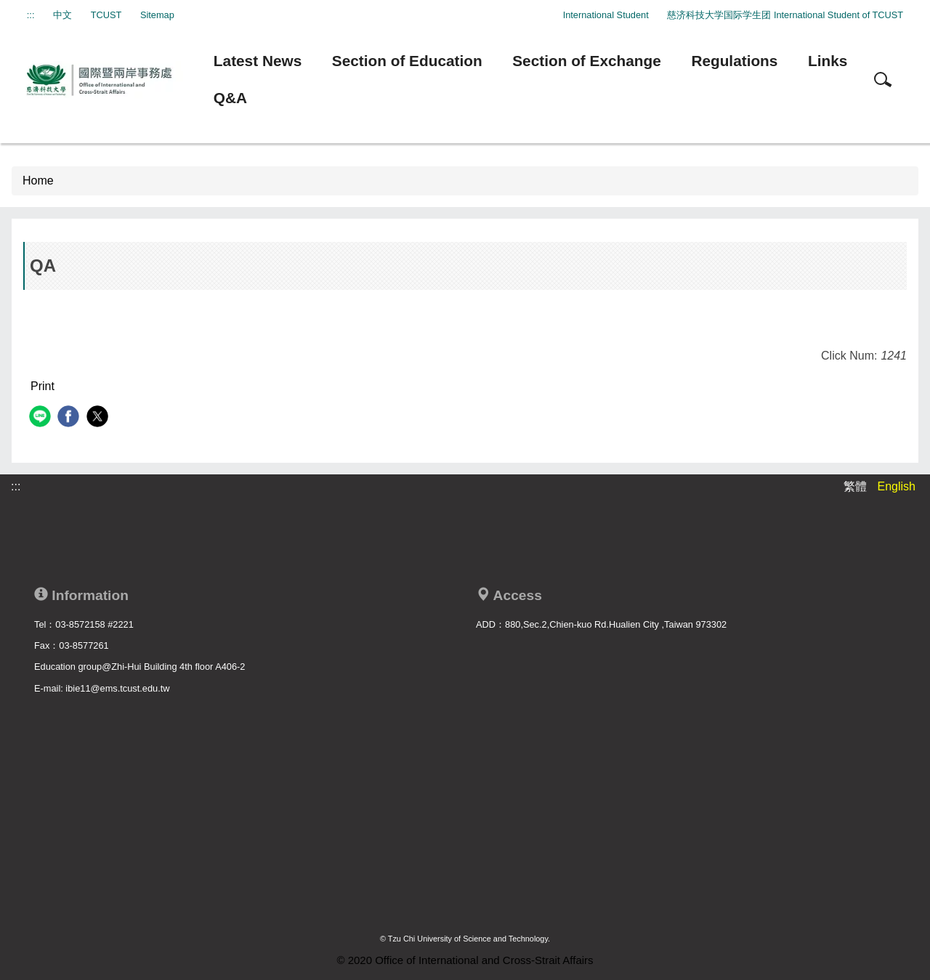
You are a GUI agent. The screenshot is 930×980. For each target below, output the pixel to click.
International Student (606, 14)
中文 (62, 14)
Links (827, 60)
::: (31, 14)
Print (42, 386)
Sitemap (157, 14)
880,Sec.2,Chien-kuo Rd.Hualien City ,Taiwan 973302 (616, 624)
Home (38, 180)
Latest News (258, 60)
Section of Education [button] (407, 60)
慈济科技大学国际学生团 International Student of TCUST (785, 14)
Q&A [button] (230, 97)
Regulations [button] (734, 60)
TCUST (106, 14)
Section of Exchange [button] (586, 60)
